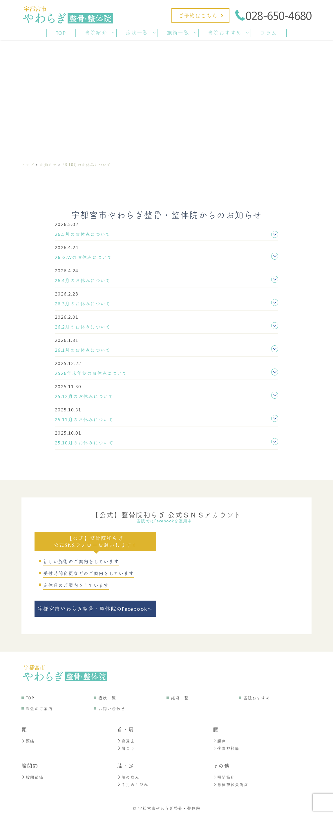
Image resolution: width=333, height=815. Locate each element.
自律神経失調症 (231, 783)
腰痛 (219, 740)
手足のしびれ (132, 783)
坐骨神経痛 (226, 747)
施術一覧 (180, 698)
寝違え (126, 740)
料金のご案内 (39, 708)
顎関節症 (224, 776)
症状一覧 (107, 698)
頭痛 (28, 740)
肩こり (126, 747)
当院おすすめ (256, 698)
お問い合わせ (111, 708)
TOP (30, 698)
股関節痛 (32, 776)
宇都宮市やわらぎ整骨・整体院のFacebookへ (95, 608)
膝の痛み (128, 776)
